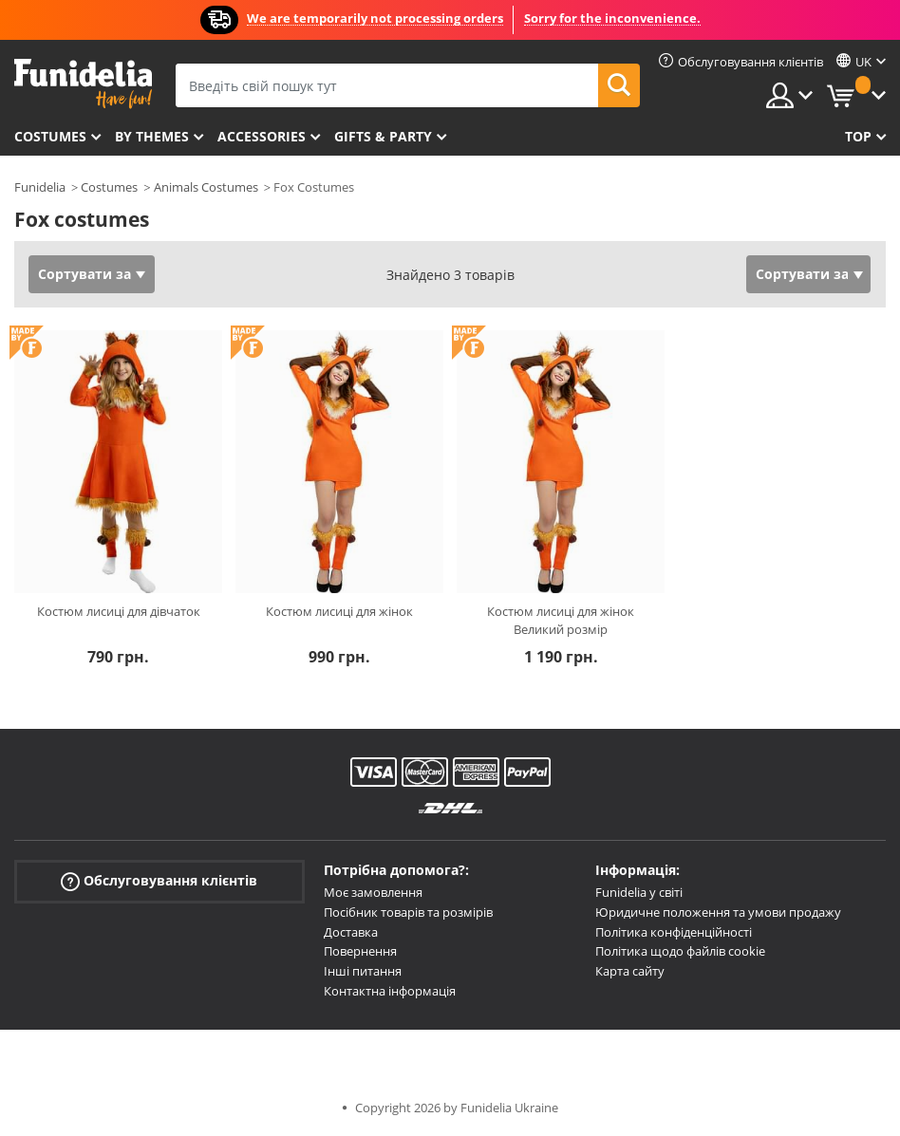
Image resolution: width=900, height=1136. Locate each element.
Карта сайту (630, 970)
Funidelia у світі (639, 892)
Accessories (261, 136)
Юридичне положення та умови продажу (718, 912)
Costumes (50, 136)
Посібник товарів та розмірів (408, 912)
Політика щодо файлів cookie (680, 950)
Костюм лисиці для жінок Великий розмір (560, 621)
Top (858, 136)
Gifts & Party (383, 136)
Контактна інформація (390, 990)
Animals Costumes (206, 187)
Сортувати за (84, 274)
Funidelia (40, 187)
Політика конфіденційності (673, 931)
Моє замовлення (373, 892)
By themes (152, 136)
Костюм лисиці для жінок (339, 611)
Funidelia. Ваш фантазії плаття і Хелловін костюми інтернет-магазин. (83, 84)
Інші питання (363, 970)
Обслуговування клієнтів (159, 881)
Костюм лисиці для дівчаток (118, 611)
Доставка (351, 931)
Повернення (360, 950)
